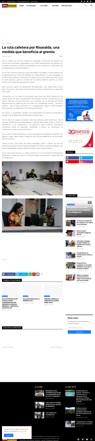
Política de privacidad (23, 1)
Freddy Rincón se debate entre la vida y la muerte (84, 254)
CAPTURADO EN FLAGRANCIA (51, 413)
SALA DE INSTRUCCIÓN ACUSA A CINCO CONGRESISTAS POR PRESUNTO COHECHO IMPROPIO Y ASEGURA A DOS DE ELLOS (10, 303)
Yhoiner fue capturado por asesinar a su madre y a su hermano (85, 222)
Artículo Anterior (8, 347)
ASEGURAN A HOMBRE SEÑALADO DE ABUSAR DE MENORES (53, 404)
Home (22, 5)
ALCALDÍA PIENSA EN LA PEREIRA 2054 (31, 299)
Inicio (3, 1)
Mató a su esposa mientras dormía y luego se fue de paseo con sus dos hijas (84, 277)
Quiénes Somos (11, 1)
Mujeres (55, 5)
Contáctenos (34, 1)
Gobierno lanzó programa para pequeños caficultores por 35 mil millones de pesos (83, 411)
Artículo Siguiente (56, 347)
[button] (86, 6)
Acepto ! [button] (8, 435)
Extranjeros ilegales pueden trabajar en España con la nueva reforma (83, 243)
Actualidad (31, 5)
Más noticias (67, 5)
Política (9, 43)
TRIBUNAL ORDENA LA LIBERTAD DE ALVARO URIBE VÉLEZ (51, 300)
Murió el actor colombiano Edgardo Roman (84, 232)
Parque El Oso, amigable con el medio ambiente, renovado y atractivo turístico (84, 265)
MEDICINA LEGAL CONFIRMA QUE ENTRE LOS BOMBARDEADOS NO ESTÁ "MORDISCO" (53, 393)
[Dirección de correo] (79, 327)
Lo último (44, 5)
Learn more (23, 431)
